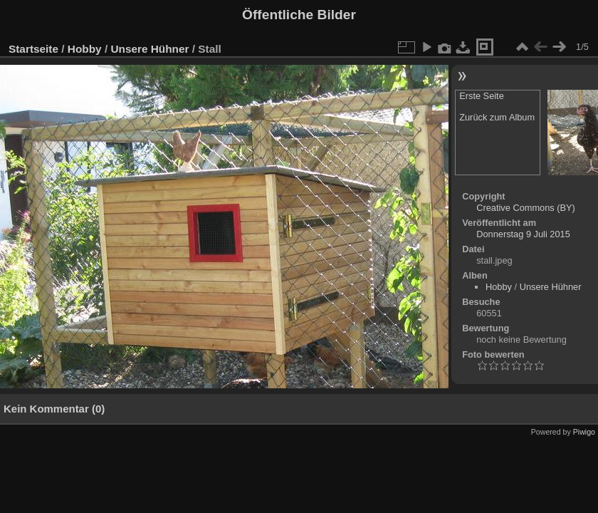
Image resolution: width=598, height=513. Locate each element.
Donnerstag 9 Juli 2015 (523, 234)
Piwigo (584, 432)
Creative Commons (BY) (525, 207)
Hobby (85, 49)
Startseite (33, 49)
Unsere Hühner (149, 49)
